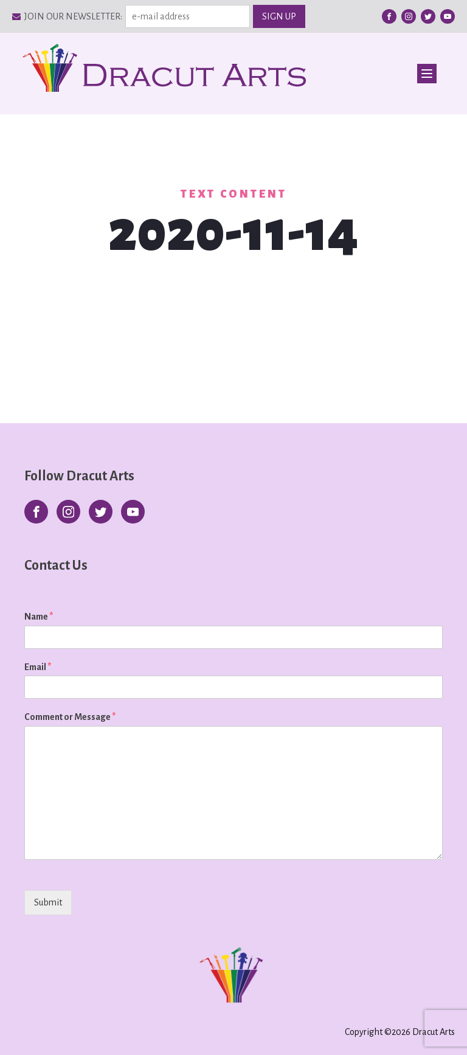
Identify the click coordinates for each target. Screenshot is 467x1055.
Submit (48, 902)
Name (38, 616)
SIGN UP (279, 16)
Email (37, 667)
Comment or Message (70, 717)
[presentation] (102, 917)
